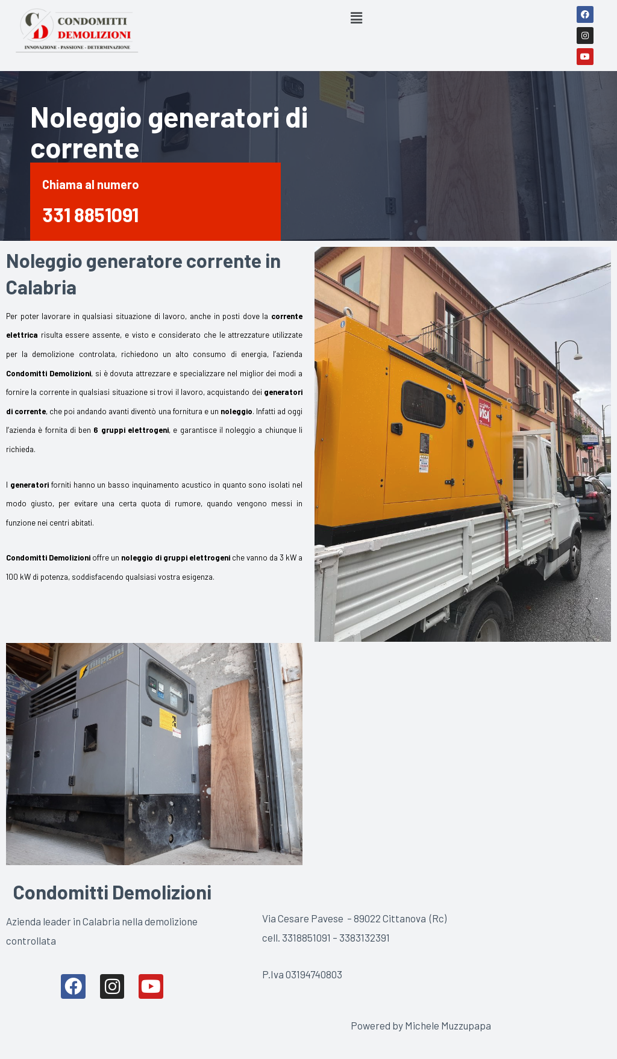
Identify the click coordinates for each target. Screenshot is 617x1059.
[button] (356, 17)
